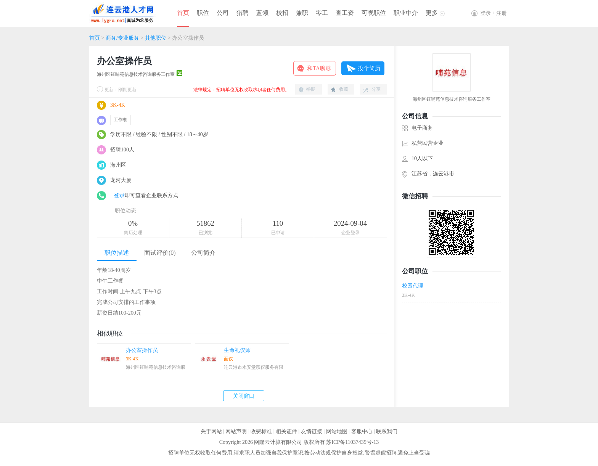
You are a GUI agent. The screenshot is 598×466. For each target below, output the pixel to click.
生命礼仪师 (237, 350)
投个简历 (369, 68)
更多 (432, 13)
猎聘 (242, 13)
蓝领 (262, 13)
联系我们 (386, 431)
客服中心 (362, 431)
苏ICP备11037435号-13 (352, 442)
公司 (223, 13)
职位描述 (116, 252)
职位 (203, 13)
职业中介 (406, 13)
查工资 (345, 13)
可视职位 (374, 13)
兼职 (302, 13)
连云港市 (443, 174)
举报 (310, 89)
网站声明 (236, 431)
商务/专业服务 (122, 38)
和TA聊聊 (319, 68)
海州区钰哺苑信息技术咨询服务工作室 (136, 74)
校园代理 (412, 286)
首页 (183, 13)
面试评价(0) (160, 252)
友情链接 (311, 431)
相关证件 (286, 431)
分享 (376, 89)
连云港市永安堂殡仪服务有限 (253, 367)
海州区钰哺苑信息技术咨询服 (155, 367)
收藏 (343, 89)
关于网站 (211, 431)
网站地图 (336, 431)
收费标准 (261, 431)
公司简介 (203, 252)
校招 (282, 13)
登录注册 (493, 13)
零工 (322, 13)
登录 (119, 195)
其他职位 (155, 38)
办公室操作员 (142, 350)
